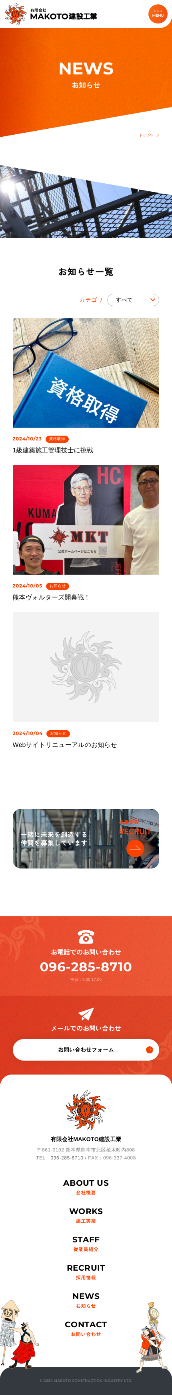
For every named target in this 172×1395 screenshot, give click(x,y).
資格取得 (57, 439)
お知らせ (58, 586)
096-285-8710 (86, 967)
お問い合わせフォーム (105, 1050)
